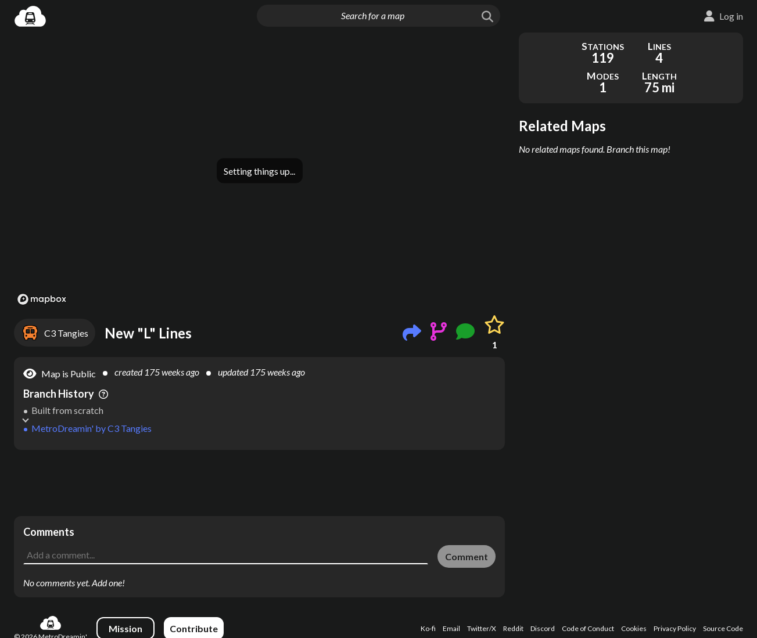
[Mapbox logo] (41, 299)
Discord (542, 628)
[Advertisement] (259, 483)
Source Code (723, 628)
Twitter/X (481, 628)
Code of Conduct (588, 628)
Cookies (634, 628)
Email (451, 628)
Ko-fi (428, 628)
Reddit (513, 628)
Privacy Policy (675, 628)
